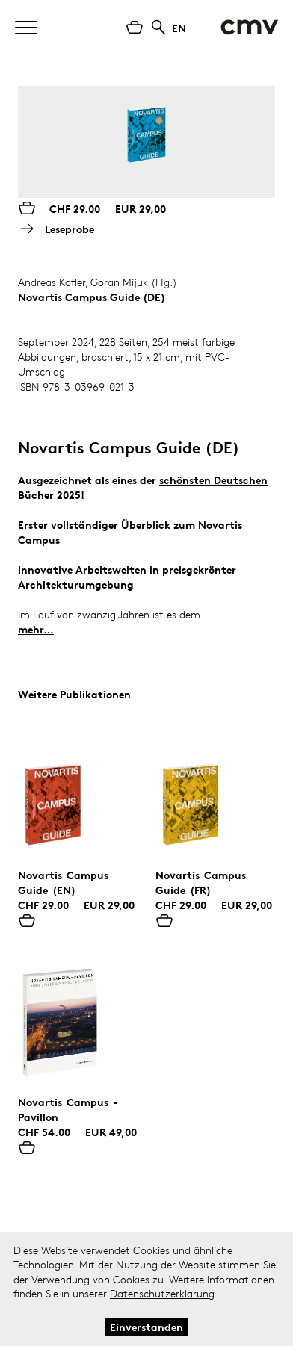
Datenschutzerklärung (162, 1293)
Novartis (162, 629)
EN (179, 28)
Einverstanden (146, 1327)
